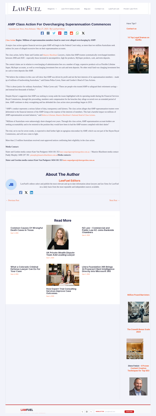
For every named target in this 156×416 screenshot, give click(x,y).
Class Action (11, 40)
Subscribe (129, 411)
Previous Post (12, 200)
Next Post (114, 200)
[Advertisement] (138, 112)
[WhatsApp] (77, 33)
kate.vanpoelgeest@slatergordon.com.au (76, 152)
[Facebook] (41, 33)
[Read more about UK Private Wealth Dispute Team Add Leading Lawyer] (58, 237)
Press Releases (31, 29)
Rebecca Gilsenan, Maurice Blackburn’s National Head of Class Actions (70, 115)
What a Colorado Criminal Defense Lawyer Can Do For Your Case (25, 268)
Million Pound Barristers (138, 295)
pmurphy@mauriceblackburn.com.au (51, 155)
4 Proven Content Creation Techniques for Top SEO (138, 368)
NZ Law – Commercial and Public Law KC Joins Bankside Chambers (98, 230)
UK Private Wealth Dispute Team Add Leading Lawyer (60, 253)
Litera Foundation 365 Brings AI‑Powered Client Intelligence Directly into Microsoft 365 (98, 268)
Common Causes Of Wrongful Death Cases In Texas (27, 229)
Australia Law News (17, 29)
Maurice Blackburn (50, 55)
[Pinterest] (59, 33)
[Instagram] (47, 33)
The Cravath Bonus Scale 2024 (138, 330)
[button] (55, 8)
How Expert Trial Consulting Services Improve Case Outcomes (61, 290)
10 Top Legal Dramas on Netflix (138, 38)
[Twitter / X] (83, 33)
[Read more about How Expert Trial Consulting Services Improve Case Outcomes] (62, 274)
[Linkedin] (65, 33)
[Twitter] (53, 33)
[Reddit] (71, 33)
